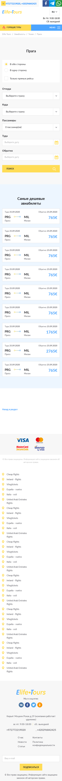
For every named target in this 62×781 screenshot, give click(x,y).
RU (53, 12)
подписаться (31, 767)
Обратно (7, 151)
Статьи (21, 746)
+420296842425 (29, 4)
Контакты (38, 738)
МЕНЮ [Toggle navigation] (55, 28)
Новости (22, 742)
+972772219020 (12, 4)
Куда (5, 104)
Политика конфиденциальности (38, 743)
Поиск (31, 169)
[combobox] (31, 96)
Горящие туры (11, 27)
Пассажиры (9, 120)
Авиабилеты (19, 34)
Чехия (31, 34)
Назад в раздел (10, 409)
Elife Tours (6, 34)
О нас (20, 738)
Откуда (6, 89)
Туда (5, 136)
